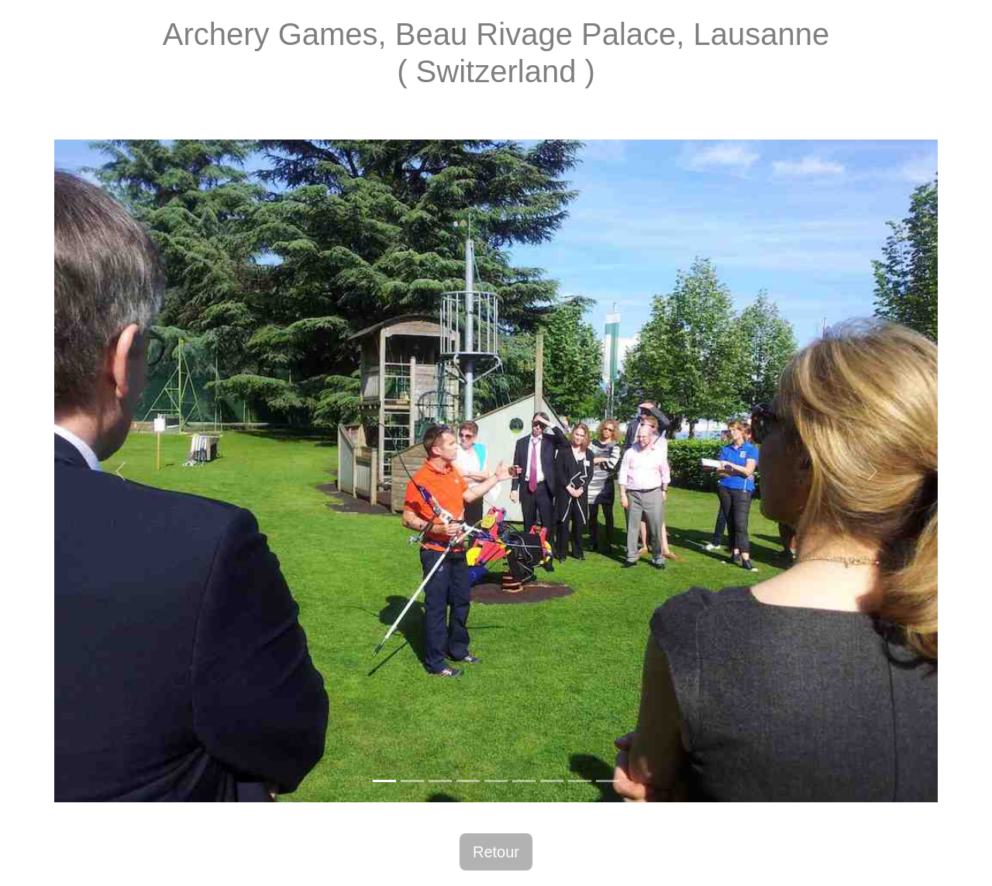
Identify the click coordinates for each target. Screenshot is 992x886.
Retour (496, 851)
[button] (120, 471)
